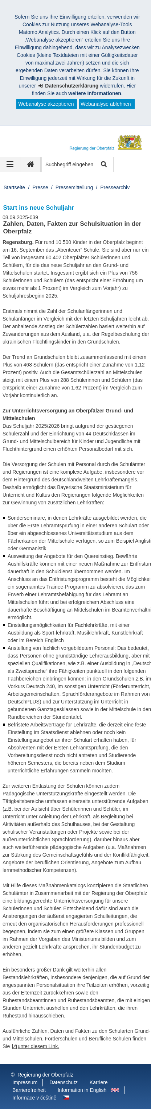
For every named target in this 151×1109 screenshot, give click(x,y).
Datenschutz (63, 1082)
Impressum (24, 1082)
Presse (40, 187)
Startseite (14, 187)
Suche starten (103, 164)
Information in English (82, 1090)
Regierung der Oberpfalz (45, 1075)
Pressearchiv (115, 187)
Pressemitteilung (74, 187)
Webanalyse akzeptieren (46, 104)
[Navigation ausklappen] (10, 164)
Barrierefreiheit (29, 1090)
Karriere (99, 1082)
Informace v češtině (34, 1098)
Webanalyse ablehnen (106, 104)
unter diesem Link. (38, 1046)
